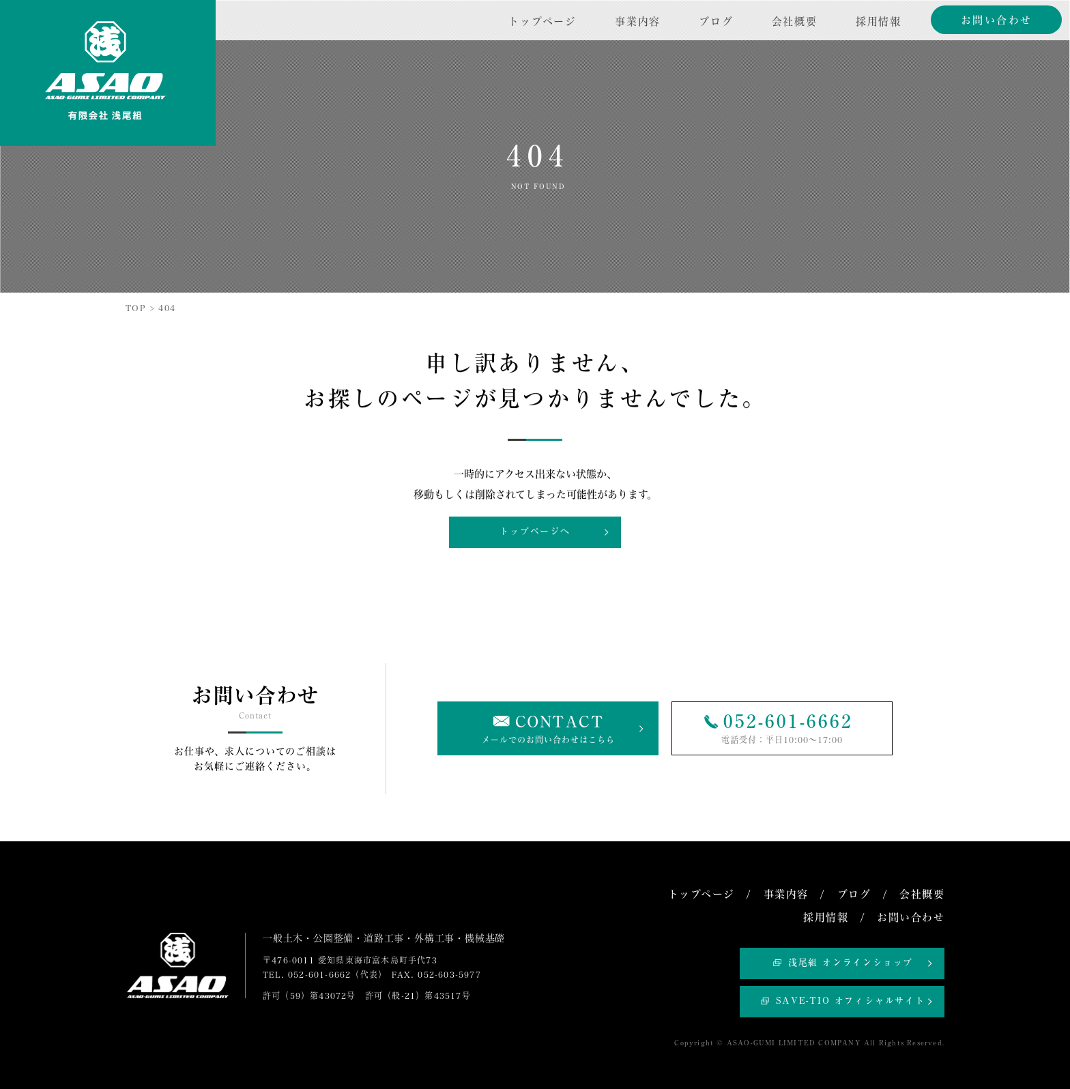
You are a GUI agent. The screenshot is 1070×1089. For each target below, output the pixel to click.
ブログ (716, 21)
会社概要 (795, 21)
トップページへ (535, 531)
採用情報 (878, 21)
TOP (136, 308)
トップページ (542, 21)
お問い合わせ (996, 20)
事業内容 (638, 21)
